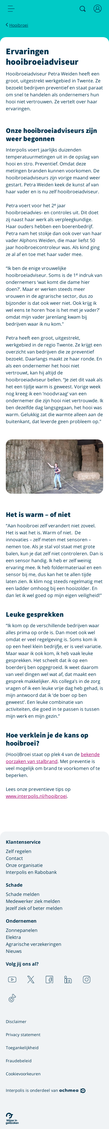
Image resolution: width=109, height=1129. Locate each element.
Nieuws (14, 951)
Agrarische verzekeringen (33, 944)
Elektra (13, 937)
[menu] (11, 8)
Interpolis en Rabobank (31, 872)
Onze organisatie (24, 865)
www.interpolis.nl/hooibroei (36, 796)
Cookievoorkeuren (23, 1073)
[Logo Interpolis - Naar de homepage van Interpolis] (35, 9)
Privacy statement (23, 1034)
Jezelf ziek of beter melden (34, 908)
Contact (14, 858)
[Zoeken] (82, 8)
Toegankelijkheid (22, 1047)
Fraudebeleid (19, 1060)
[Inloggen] (97, 8)
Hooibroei (18, 25)
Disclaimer (16, 1021)
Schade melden (23, 894)
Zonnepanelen (21, 930)
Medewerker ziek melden (33, 901)
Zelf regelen (18, 851)
